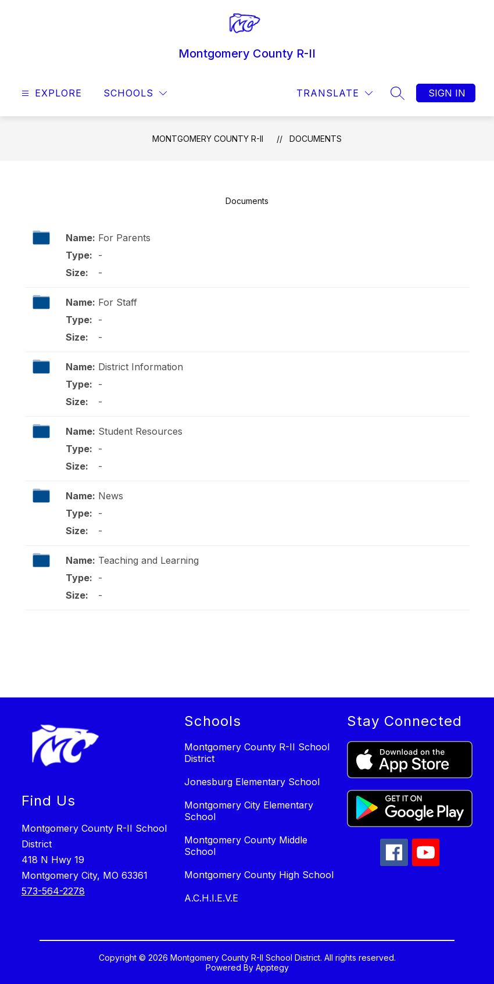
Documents (315, 139)
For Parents (124, 238)
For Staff (117, 302)
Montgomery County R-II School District (257, 752)
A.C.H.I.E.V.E (211, 898)
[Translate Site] (334, 93)
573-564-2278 (53, 891)
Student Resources (140, 431)
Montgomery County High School (259, 875)
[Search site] (397, 93)
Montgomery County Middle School (245, 845)
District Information (140, 367)
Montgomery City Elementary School (248, 810)
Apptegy (272, 967)
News (110, 496)
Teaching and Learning (148, 560)
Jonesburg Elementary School (252, 782)
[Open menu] (50, 93)
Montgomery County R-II (207, 139)
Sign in (447, 93)
